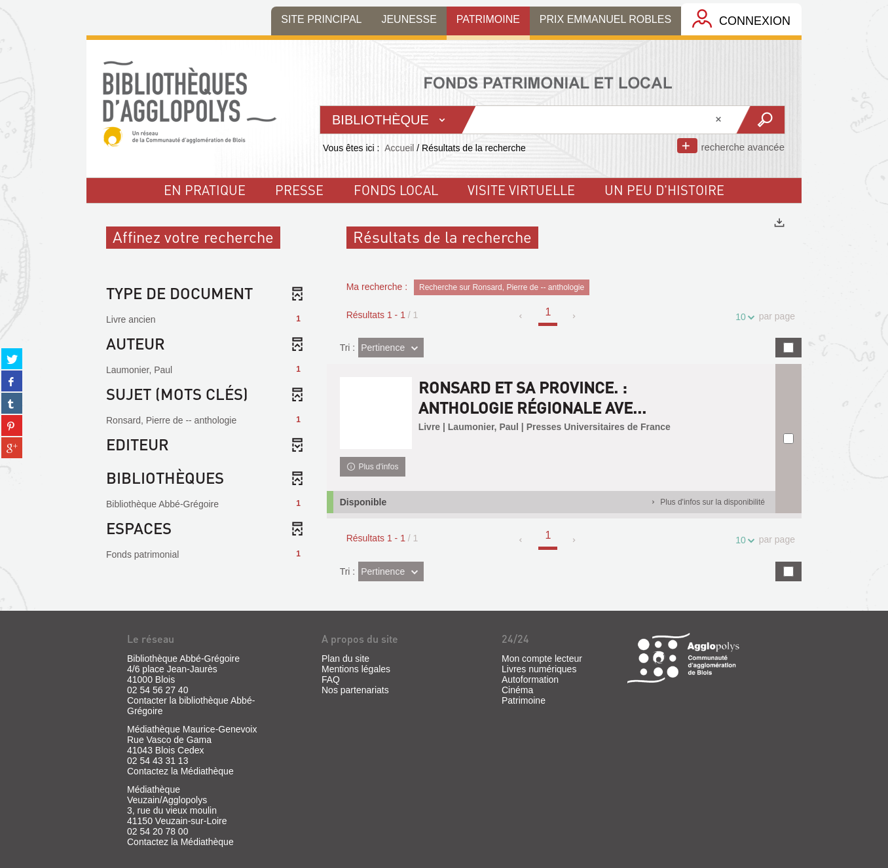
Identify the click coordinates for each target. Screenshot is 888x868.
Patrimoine (524, 700)
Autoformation (530, 679)
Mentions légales (356, 669)
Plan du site (345, 658)
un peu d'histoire (664, 189)
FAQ (331, 679)
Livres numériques (539, 669)
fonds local (396, 189)
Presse (299, 189)
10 (742, 317)
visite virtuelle (521, 189)
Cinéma (517, 690)
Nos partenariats (355, 690)
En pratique (205, 189)
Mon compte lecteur (542, 658)
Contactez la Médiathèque (180, 771)
